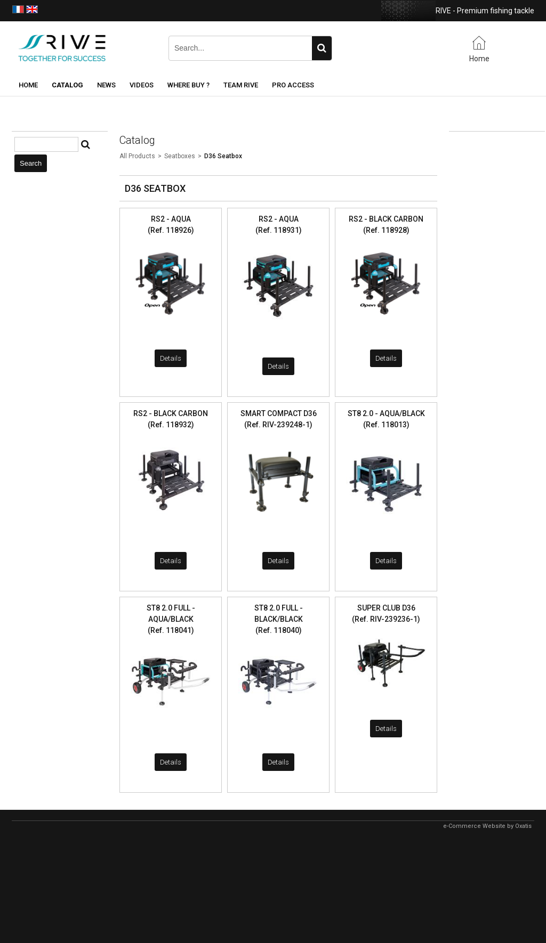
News (106, 85)
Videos (142, 85)
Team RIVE (240, 85)
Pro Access (293, 85)
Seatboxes (179, 156)
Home (28, 85)
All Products (137, 156)
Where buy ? (188, 85)
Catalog (67, 85)
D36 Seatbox (223, 156)
